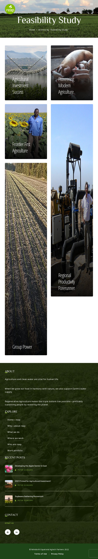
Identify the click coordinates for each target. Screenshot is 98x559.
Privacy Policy (57, 554)
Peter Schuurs (25, 470)
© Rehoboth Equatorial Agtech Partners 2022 (49, 549)
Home (32, 29)
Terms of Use (40, 554)
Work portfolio (15, 450)
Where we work (15, 438)
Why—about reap (16, 425)
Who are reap (14, 444)
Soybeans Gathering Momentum (29, 496)
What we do (13, 432)
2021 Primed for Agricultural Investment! (33, 481)
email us (9, 523)
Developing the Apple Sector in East (31, 465)
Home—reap (13, 419)
